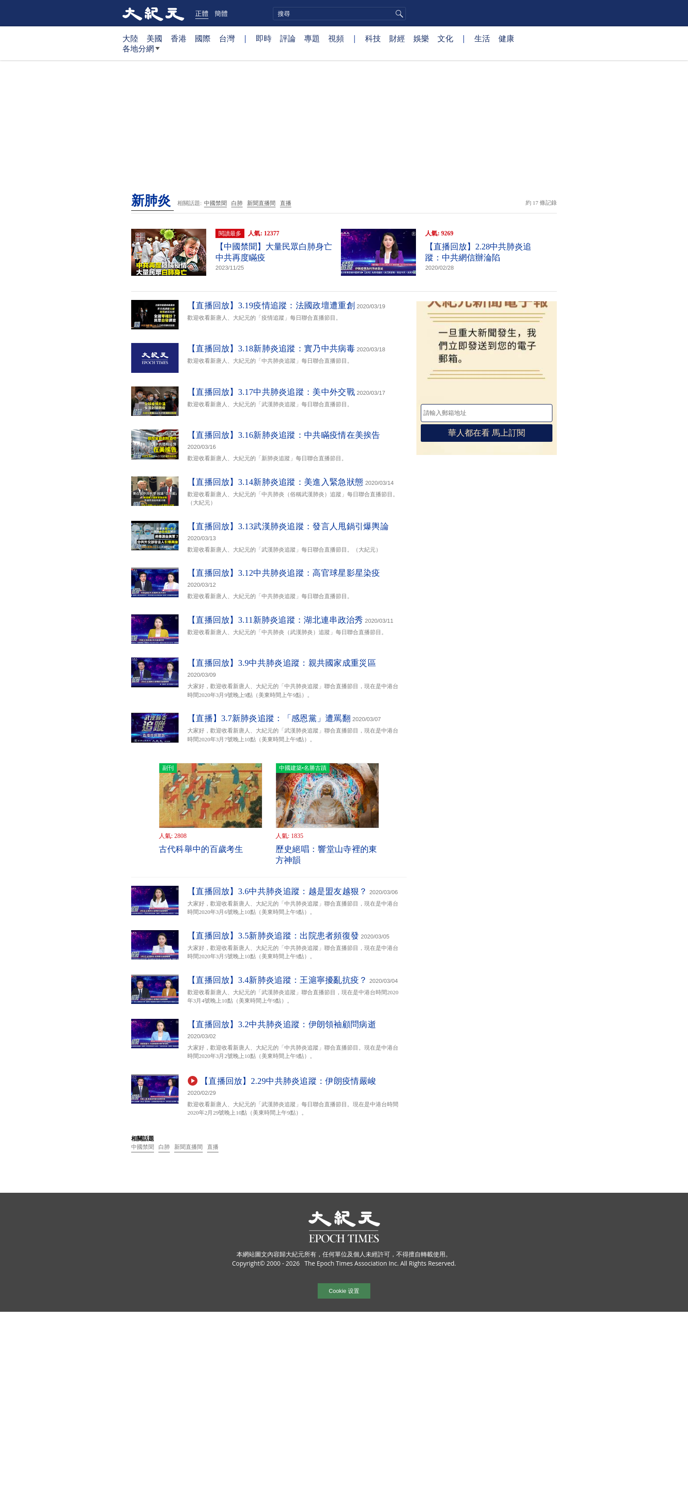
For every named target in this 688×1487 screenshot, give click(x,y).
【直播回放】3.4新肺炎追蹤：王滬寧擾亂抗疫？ (277, 980)
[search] (339, 13)
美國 (154, 38)
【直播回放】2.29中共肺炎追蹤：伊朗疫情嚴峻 (288, 1081)
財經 (397, 38)
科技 (373, 38)
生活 (482, 38)
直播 (285, 203)
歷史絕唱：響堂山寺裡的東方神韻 (326, 855)
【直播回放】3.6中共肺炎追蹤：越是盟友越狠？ (277, 891)
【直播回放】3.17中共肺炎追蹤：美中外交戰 (271, 392)
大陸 (130, 38)
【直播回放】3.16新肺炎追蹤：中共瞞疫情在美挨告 (283, 435)
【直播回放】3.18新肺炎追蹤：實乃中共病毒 (271, 348)
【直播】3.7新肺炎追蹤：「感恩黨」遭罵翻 (269, 718)
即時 (264, 38)
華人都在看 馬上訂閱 (486, 432)
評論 (288, 38)
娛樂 (421, 38)
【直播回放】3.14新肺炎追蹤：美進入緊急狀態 (275, 482)
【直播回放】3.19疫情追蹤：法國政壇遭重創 (271, 305)
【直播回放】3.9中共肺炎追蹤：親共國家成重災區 (281, 663)
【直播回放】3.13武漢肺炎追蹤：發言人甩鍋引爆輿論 (288, 526)
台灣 (227, 38)
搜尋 (398, 13)
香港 (178, 38)
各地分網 (141, 52)
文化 (445, 38)
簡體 (221, 13)
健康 (506, 38)
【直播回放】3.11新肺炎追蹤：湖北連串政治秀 (275, 619)
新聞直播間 (261, 203)
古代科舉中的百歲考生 (201, 849)
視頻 (336, 38)
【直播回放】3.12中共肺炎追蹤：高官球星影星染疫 (283, 572)
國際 (203, 38)
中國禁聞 (215, 203)
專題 (312, 38)
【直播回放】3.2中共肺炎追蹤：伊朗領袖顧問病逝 (281, 1024)
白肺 (237, 203)
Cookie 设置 (344, 1291)
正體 (201, 13)
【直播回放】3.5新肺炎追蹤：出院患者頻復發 (273, 935)
